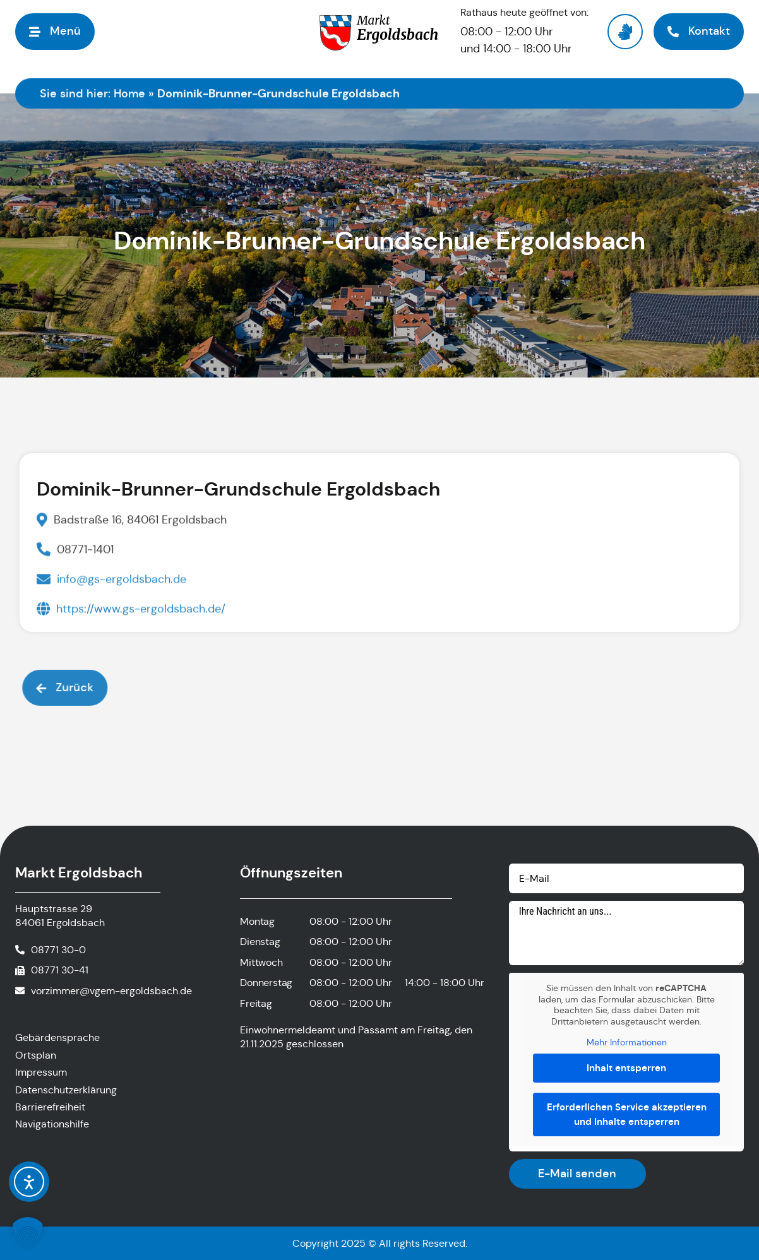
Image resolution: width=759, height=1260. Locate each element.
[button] (55, 31)
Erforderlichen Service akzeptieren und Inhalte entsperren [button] (626, 1114)
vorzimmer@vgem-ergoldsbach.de (111, 991)
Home (129, 93)
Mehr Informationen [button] (626, 1042)
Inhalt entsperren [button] (626, 1067)
